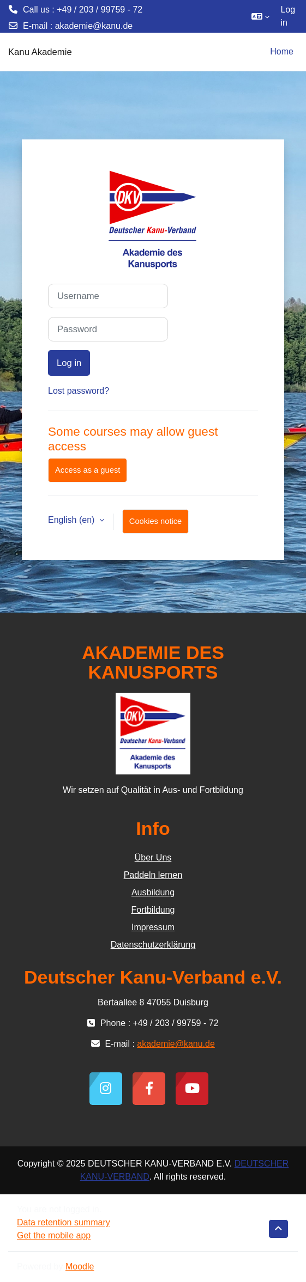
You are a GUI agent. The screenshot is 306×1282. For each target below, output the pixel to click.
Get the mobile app (54, 1235)
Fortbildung (153, 909)
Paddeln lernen (153, 875)
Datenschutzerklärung (153, 944)
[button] (260, 16)
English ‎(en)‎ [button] (72, 519)
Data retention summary (63, 1222)
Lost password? (78, 390)
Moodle (79, 1266)
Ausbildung (153, 892)
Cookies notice (155, 521)
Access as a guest (87, 470)
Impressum (153, 927)
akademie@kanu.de (94, 25)
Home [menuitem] (281, 51)
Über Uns (153, 857)
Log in (287, 16)
